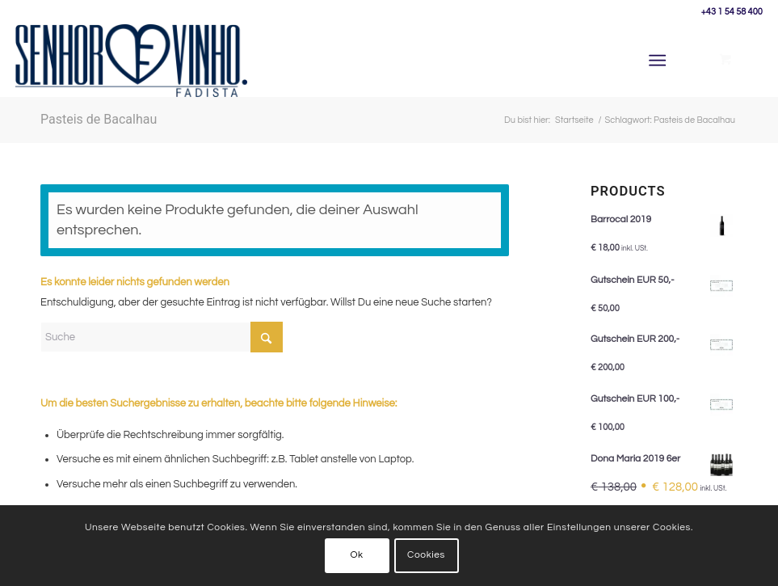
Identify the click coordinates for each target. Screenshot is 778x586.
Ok (356, 555)
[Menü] (657, 60)
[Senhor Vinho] (131, 60)
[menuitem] (660, 60)
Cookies (426, 555)
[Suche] (161, 337)
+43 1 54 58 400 (732, 11)
